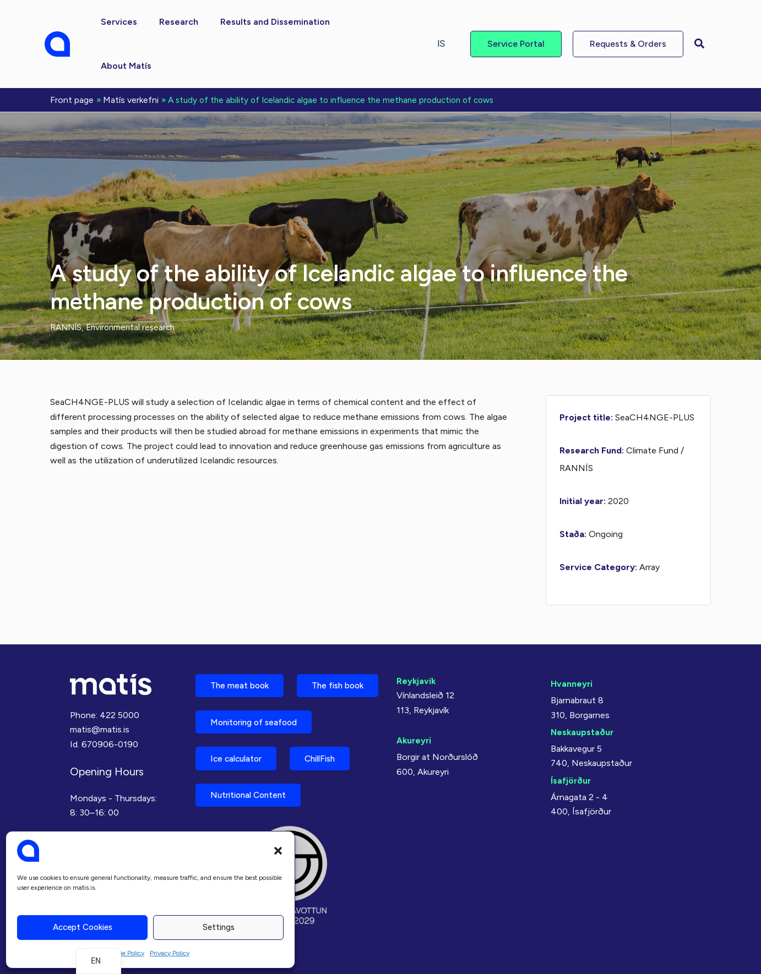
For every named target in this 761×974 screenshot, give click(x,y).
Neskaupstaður (583, 685)
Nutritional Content (252, 794)
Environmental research (134, 282)
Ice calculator (240, 755)
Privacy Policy (169, 953)
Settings (219, 927)
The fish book (240, 678)
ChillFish (331, 755)
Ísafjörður (571, 734)
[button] (278, 850)
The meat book (243, 639)
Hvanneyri (572, 637)
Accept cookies (82, 927)
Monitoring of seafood (259, 717)
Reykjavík (416, 634)
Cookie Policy (125, 953)
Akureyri (414, 694)
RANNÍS (67, 282)
